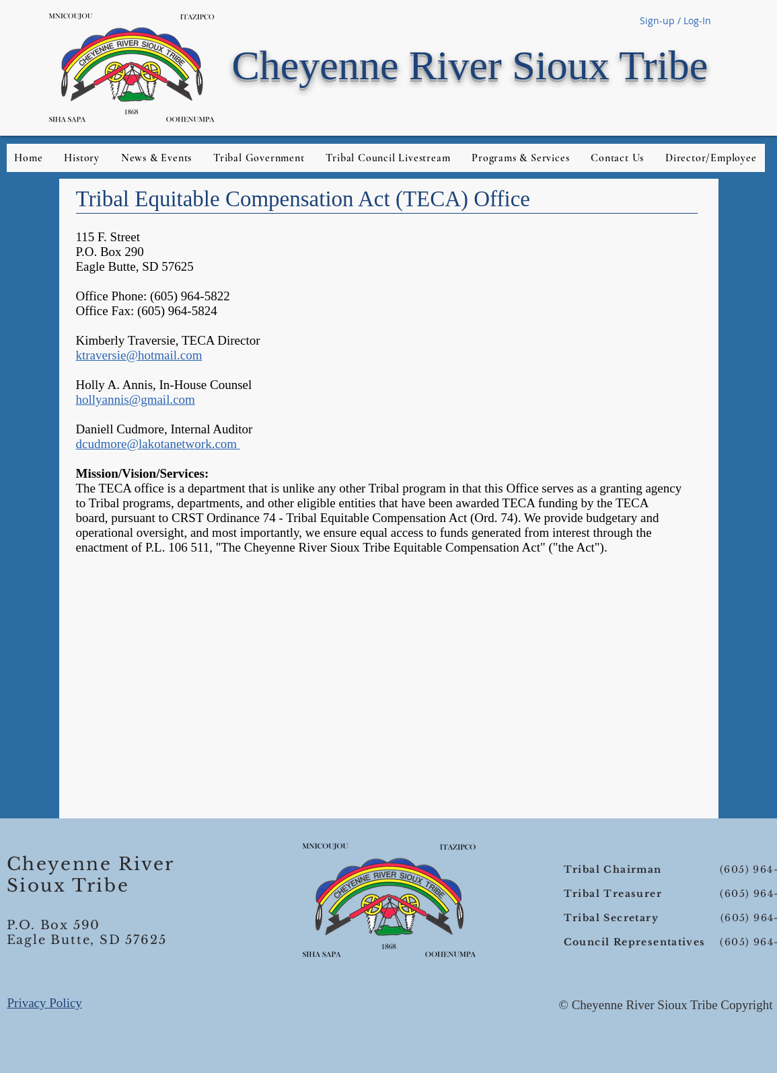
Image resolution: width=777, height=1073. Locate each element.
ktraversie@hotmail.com (139, 355)
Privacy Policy (44, 1003)
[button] (710, 158)
